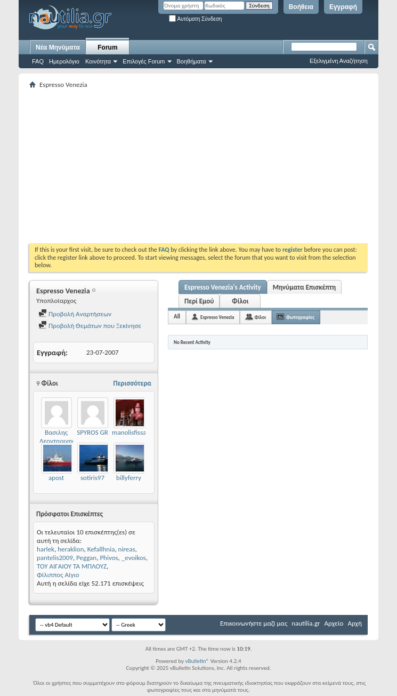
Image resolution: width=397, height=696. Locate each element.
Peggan (86, 558)
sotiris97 (92, 478)
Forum (107, 47)
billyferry (128, 478)
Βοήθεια (301, 7)
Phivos (109, 558)
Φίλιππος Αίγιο (58, 575)
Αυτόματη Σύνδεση (195, 19)
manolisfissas (130, 432)
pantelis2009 (55, 558)
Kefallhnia (101, 549)
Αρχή (354, 623)
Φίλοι (240, 301)
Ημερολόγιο (64, 61)
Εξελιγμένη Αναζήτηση (339, 61)
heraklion (71, 549)
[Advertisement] (213, 166)
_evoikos (133, 558)
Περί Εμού (199, 301)
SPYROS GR (92, 432)
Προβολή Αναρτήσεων (74, 314)
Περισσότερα (132, 383)
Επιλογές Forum (144, 61)
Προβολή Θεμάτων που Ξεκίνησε (89, 326)
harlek (45, 549)
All (177, 316)
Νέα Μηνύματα (58, 47)
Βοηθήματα (191, 61)
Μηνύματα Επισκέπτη (304, 287)
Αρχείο (334, 623)
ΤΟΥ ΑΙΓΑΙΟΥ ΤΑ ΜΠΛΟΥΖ (72, 566)
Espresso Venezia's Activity (222, 287)
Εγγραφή (343, 7)
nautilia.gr (305, 623)
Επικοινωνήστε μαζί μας (253, 623)
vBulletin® (197, 661)
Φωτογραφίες (300, 317)
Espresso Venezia (217, 317)
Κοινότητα (98, 61)
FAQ (38, 61)
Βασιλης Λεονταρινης (57, 436)
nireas (126, 549)
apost (56, 478)
